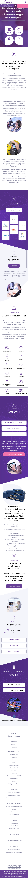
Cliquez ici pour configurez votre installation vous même (22, 5)
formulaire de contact (14, 586)
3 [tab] (15, 5)
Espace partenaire (14, 651)
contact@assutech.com (15, 633)
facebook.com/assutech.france (14, 721)
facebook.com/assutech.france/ (14, 852)
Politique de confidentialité (14, 840)
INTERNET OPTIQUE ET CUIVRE (14, 454)
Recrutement (14, 265)
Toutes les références (14, 210)
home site (14, 733)
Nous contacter (14, 640)
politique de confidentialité (19, 873)
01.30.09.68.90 (15, 630)
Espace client (14, 645)
